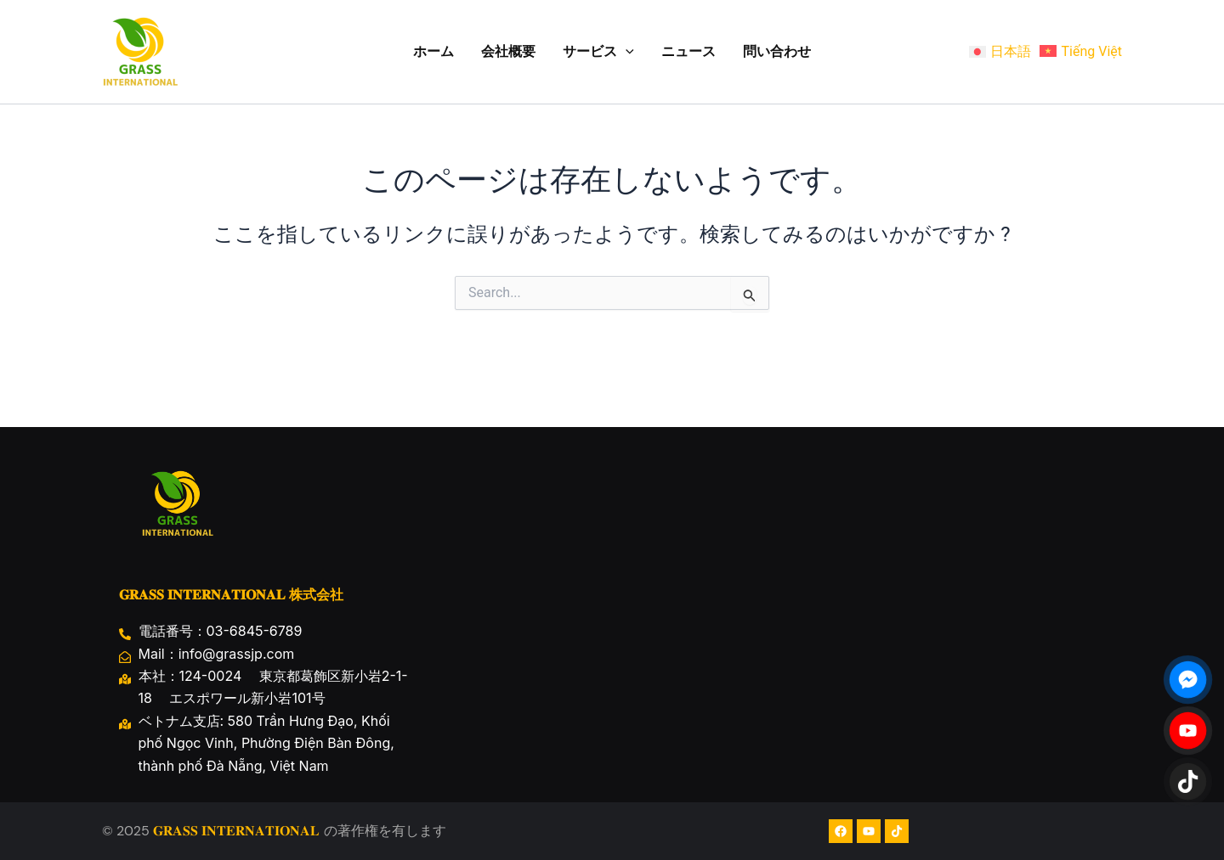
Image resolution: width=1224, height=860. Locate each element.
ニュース (688, 51)
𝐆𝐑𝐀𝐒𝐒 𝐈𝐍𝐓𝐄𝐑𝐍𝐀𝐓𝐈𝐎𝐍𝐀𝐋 (236, 831)
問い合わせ (777, 51)
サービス (598, 52)
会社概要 (508, 51)
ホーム (433, 51)
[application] (625, 52)
